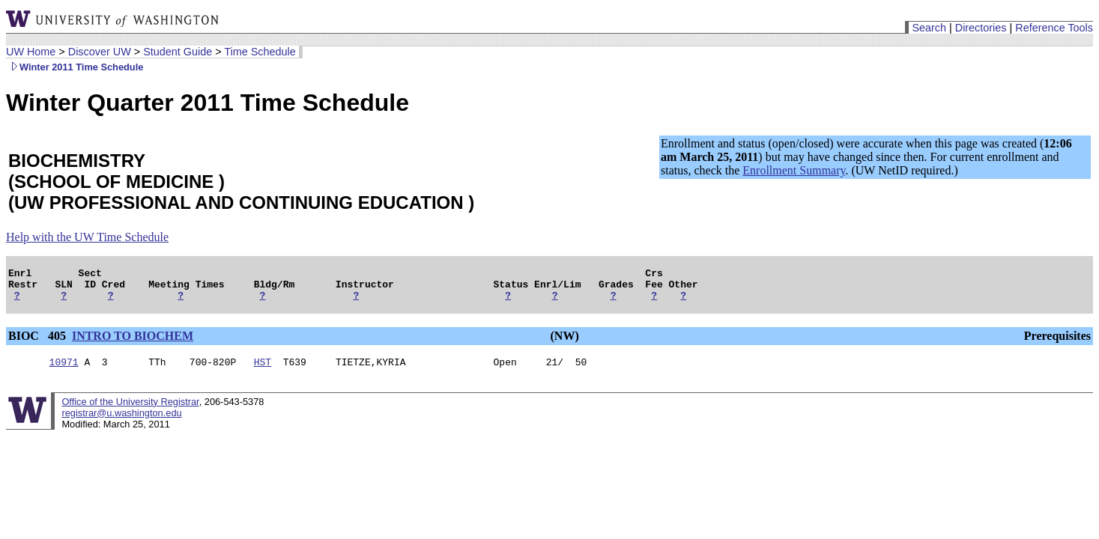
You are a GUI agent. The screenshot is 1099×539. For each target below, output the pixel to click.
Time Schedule (259, 52)
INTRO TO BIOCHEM (132, 342)
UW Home (30, 52)
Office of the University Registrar (130, 410)
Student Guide (177, 52)
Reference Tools (1054, 28)
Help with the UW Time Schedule (87, 237)
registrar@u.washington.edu (121, 421)
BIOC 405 (38, 342)
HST (262, 370)
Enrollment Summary (793, 170)
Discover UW (99, 52)
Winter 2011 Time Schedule (74, 67)
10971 (64, 370)
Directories (981, 28)
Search (929, 28)
